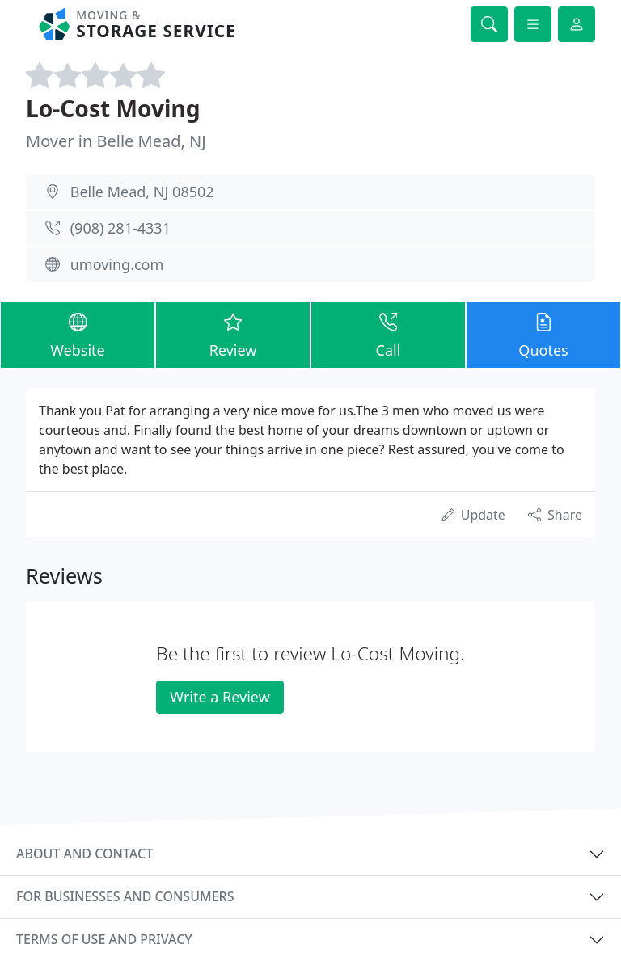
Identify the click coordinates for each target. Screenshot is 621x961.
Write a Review (219, 696)
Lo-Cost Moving (113, 108)
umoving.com (117, 264)
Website (78, 334)
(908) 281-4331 (120, 228)
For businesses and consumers (125, 896)
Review (233, 334)
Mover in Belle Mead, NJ (116, 141)
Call (388, 334)
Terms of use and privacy (104, 939)
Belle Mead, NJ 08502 (142, 191)
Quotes (543, 334)
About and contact (84, 853)
